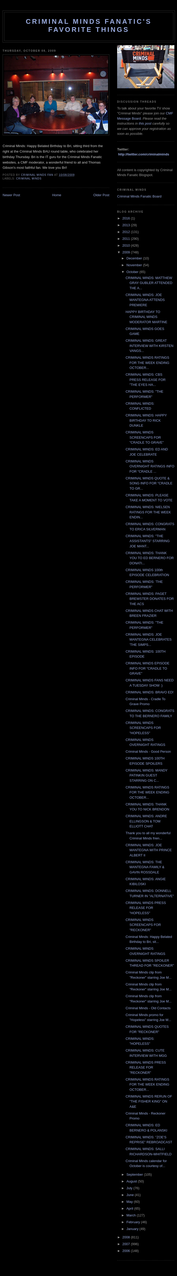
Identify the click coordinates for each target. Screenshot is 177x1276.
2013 (126, 225)
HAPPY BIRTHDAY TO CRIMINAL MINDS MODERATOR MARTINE (146, 317)
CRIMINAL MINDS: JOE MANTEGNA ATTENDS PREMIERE (145, 300)
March (132, 1215)
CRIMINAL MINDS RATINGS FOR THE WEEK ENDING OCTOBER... (147, 363)
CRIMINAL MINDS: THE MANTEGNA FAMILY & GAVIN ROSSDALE (144, 867)
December (135, 258)
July (130, 1188)
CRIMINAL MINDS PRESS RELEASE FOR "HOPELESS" (145, 908)
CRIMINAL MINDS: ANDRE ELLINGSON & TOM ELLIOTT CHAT (146, 821)
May (130, 1202)
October (133, 272)
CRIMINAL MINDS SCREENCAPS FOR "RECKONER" (143, 925)
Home (56, 195)
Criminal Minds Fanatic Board (139, 196)
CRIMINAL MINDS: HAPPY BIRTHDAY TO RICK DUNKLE (146, 420)
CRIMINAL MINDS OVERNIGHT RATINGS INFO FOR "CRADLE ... (149, 466)
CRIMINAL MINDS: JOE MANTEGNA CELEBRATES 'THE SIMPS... (148, 640)
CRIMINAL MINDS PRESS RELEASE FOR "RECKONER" (145, 1067)
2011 (126, 239)
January (133, 1229)
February (134, 1222)
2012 (126, 232)
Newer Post (11, 195)
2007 (126, 1244)
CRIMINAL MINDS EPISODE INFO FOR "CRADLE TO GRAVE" (147, 668)
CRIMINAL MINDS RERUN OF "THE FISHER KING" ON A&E (148, 1101)
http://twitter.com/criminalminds (143, 154)
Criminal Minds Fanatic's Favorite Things (89, 25)
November (135, 265)
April (130, 1208)
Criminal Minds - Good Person (148, 751)
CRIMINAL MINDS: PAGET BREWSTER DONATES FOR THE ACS (149, 599)
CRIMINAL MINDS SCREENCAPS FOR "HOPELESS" (143, 728)
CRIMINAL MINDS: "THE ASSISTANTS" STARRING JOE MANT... (147, 541)
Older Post (101, 195)
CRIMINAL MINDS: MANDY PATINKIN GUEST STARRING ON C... (146, 775)
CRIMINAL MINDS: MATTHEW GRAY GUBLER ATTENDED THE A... (148, 283)
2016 (126, 218)
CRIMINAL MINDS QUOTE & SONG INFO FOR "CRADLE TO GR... (148, 483)
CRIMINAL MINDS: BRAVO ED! (149, 692)
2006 (126, 1251)
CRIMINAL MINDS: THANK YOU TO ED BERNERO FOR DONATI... (149, 558)
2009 (126, 252)
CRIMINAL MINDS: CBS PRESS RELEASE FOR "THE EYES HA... (145, 380)
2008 (126, 1237)
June (131, 1195)
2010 (126, 245)
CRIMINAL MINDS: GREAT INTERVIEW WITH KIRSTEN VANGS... (149, 346)
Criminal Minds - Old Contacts (147, 1008)
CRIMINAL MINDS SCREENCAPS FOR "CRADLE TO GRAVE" (144, 437)
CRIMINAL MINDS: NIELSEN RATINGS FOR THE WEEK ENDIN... (148, 512)
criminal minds (29, 178)
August (132, 1181)
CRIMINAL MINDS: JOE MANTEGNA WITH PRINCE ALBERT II (148, 850)
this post (145, 123)
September (135, 1174)
